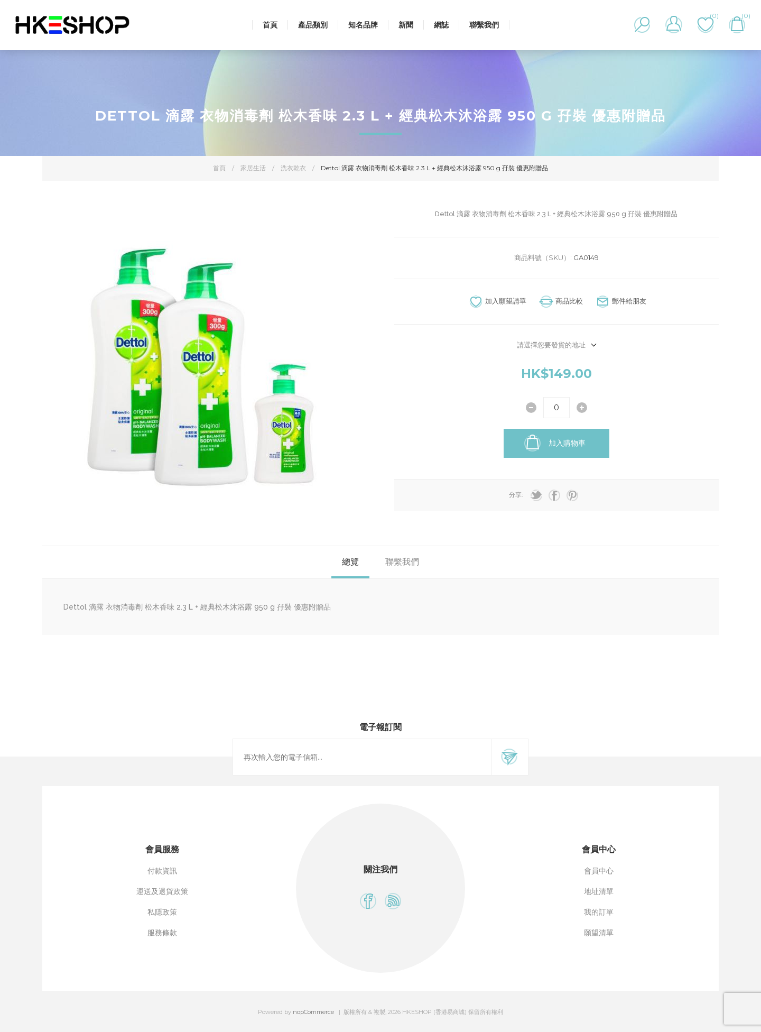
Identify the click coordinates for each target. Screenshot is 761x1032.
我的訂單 (599, 912)
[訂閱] (362, 757)
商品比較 (569, 301)
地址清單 (599, 891)
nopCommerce (313, 1012)
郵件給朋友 (629, 301)
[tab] (350, 562)
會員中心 (599, 871)
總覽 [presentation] (350, 562)
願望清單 (599, 932)
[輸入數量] (556, 407)
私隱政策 (162, 912)
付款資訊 (162, 871)
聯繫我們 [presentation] (402, 562)
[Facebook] (368, 901)
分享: (516, 495)
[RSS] (393, 901)
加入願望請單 (505, 301)
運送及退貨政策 (162, 891)
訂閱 (509, 757)
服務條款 (162, 932)
